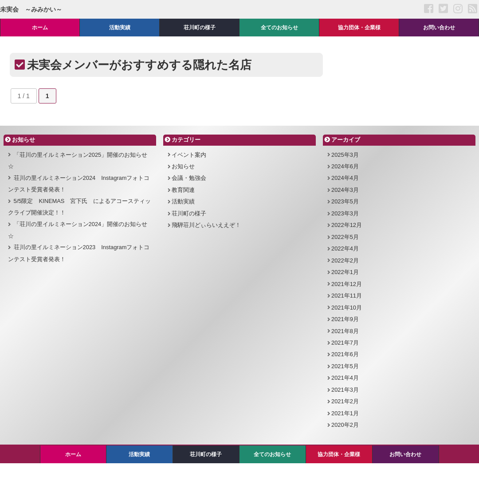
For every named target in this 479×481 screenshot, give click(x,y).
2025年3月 (345, 154)
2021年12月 (346, 284)
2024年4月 (345, 178)
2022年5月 (345, 237)
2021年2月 (345, 401)
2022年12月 (346, 225)
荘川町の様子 (189, 213)
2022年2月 (345, 260)
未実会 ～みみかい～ (31, 9)
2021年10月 (346, 307)
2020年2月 (345, 424)
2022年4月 (345, 248)
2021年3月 (345, 389)
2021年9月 (345, 319)
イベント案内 (189, 154)
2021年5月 (345, 366)
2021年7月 (345, 342)
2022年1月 (345, 272)
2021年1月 (345, 413)
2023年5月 (345, 201)
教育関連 (183, 190)
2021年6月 (345, 354)
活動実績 (183, 201)
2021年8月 (345, 331)
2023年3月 (345, 213)
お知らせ (183, 166)
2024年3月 (345, 190)
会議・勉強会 (189, 178)
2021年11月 (346, 295)
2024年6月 (345, 166)
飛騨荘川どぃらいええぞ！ (206, 225)
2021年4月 (345, 377)
